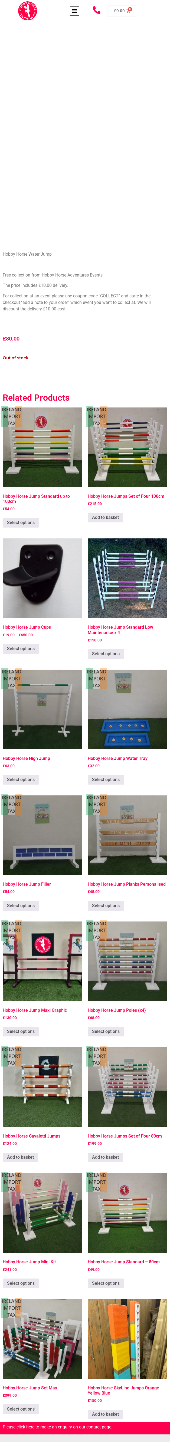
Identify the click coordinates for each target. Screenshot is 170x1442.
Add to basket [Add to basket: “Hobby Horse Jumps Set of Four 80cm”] (105, 1157)
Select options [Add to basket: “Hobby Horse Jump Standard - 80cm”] (106, 1283)
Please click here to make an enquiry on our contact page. (57, 1427)
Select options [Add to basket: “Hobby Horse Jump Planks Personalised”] (106, 905)
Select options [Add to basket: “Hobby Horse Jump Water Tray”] (106, 779)
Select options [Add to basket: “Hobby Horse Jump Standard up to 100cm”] (21, 522)
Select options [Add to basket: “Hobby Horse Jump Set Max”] (21, 1409)
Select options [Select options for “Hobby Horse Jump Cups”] (21, 648)
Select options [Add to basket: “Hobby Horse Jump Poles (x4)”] (106, 1031)
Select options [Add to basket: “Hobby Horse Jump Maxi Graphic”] (21, 1031)
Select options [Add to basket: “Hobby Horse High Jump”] (21, 779)
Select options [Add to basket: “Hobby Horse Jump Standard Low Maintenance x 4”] (106, 653)
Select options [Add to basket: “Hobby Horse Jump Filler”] (21, 905)
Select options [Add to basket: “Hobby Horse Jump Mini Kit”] (21, 1283)
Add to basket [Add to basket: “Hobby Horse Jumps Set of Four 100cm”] (105, 517)
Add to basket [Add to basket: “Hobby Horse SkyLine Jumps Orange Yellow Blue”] (105, 1414)
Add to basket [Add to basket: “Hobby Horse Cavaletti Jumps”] (20, 1157)
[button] (74, 11)
